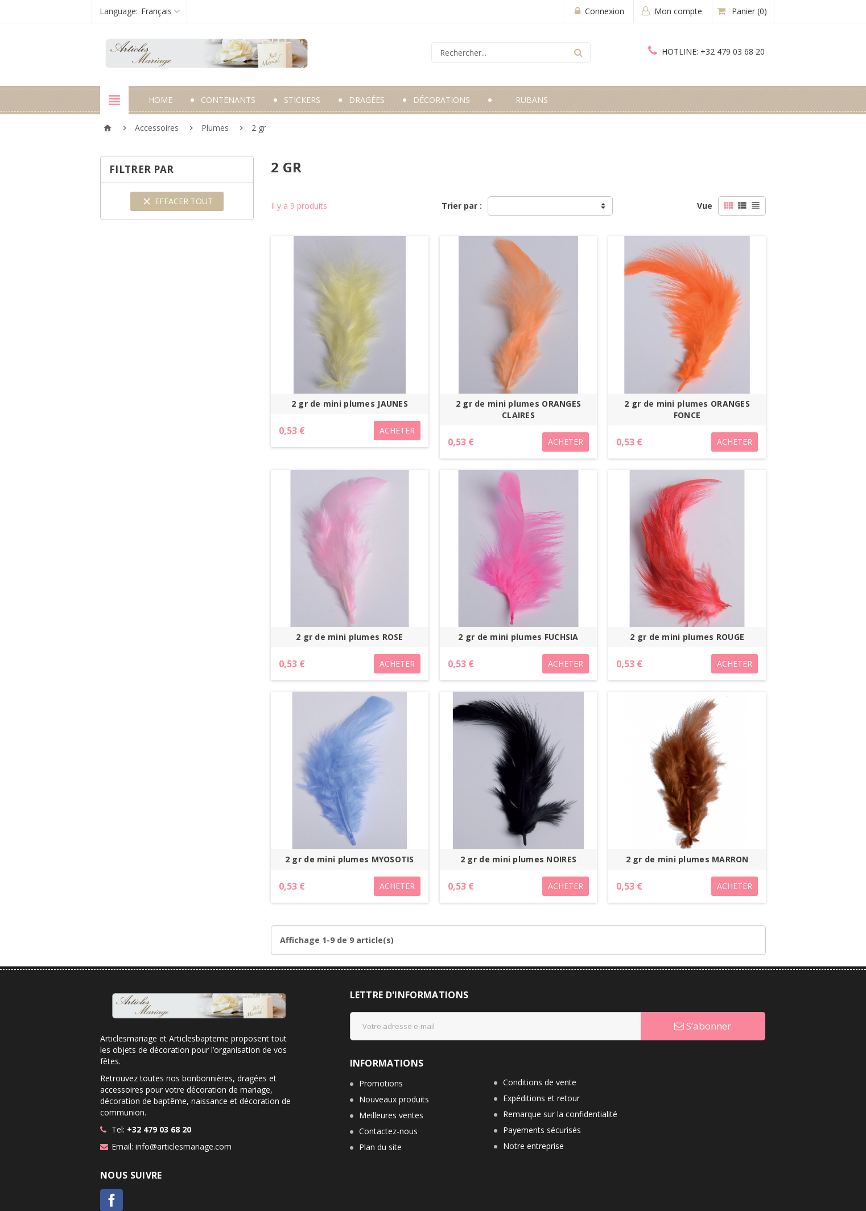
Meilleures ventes (391, 1115)
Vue (704, 205)
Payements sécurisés (542, 1130)
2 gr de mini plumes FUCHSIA (518, 636)
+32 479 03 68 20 (706, 51)
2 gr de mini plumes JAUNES (349, 403)
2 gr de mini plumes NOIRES (518, 859)
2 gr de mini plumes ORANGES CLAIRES (519, 409)
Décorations (441, 99)
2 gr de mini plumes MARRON (687, 859)
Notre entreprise (533, 1145)
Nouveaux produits (394, 1099)
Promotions (381, 1083)
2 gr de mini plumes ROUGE (687, 636)
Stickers (302, 99)
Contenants (228, 99)
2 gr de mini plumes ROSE (349, 636)
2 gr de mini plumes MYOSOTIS (349, 859)
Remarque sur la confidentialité (560, 1114)
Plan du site (380, 1147)
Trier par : (462, 205)
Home (160, 99)
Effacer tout (177, 201)
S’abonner (702, 1025)
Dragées (367, 99)
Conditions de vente (539, 1082)
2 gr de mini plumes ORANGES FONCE (687, 409)
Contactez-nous (388, 1131)
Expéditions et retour (541, 1098)
